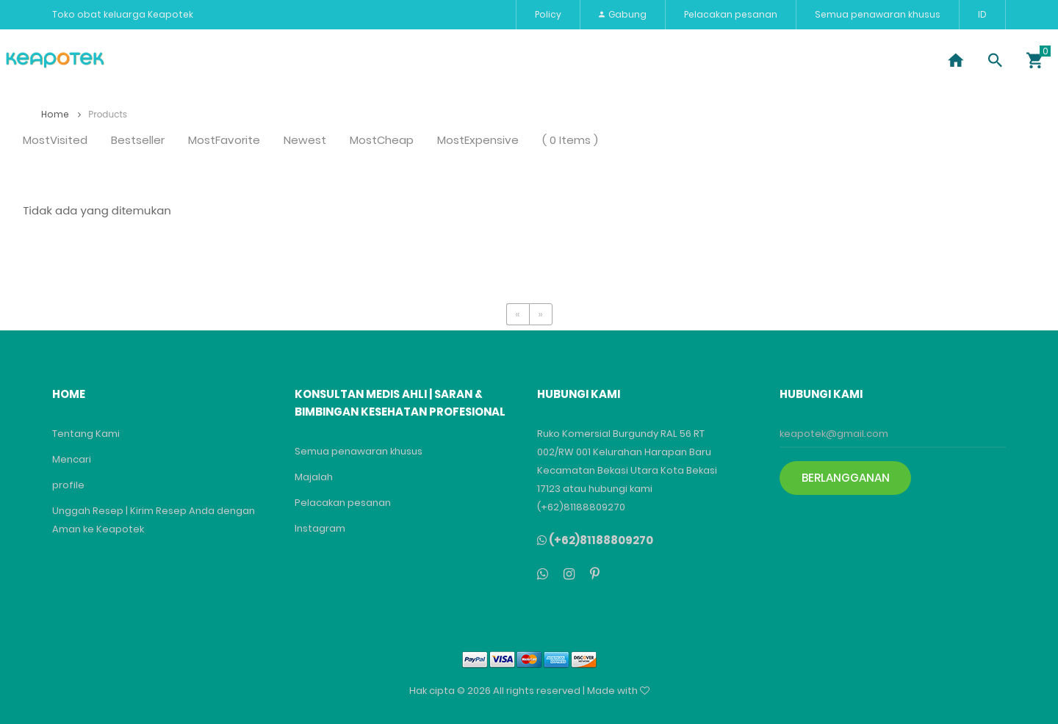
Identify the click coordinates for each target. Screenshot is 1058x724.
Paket (446, 60)
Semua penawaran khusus (877, 14)
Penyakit (168, 60)
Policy (548, 14)
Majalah (314, 477)
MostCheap (382, 141)
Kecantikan (303, 60)
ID (982, 14)
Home (61, 114)
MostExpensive (478, 141)
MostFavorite (224, 141)
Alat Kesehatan (529, 60)
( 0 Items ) (570, 141)
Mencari (71, 459)
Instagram (320, 528)
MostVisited (55, 141)
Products (107, 114)
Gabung (623, 14)
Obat (232, 60)
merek (613, 60)
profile (68, 485)
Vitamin (381, 60)
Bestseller (138, 141)
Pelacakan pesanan (730, 14)
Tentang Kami (86, 434)
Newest (305, 141)
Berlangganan (846, 477)
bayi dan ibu (690, 60)
